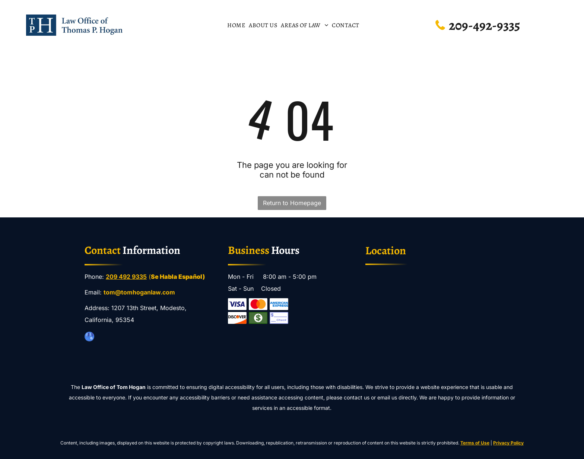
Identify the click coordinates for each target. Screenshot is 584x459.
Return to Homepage (292, 203)
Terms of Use (474, 443)
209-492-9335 (484, 25)
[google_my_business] (89, 337)
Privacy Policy (508, 443)
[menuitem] (236, 25)
